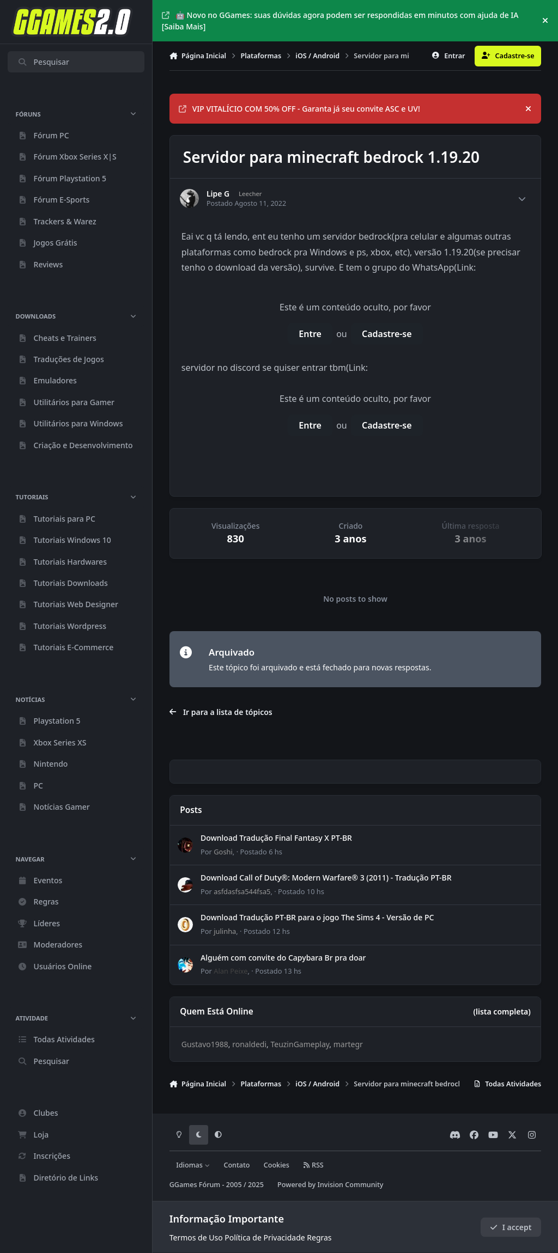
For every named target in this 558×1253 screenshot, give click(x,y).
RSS (313, 1165)
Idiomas (193, 1165)
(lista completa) (501, 1011)
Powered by (330, 1184)
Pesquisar (43, 62)
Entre (310, 334)
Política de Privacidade (265, 1237)
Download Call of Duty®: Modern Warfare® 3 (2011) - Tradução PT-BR (326, 877)
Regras (319, 1237)
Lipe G (218, 194)
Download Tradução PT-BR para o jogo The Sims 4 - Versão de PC (317, 917)
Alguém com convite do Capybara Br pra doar (283, 957)
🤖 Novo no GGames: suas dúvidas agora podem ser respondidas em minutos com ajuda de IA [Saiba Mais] (340, 21)
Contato (236, 1165)
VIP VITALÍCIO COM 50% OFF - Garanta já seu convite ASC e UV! (299, 108)
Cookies (276, 1165)
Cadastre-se (387, 334)
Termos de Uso (196, 1237)
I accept (510, 1227)
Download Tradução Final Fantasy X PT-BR (276, 838)
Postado (261, 852)
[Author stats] (522, 199)
